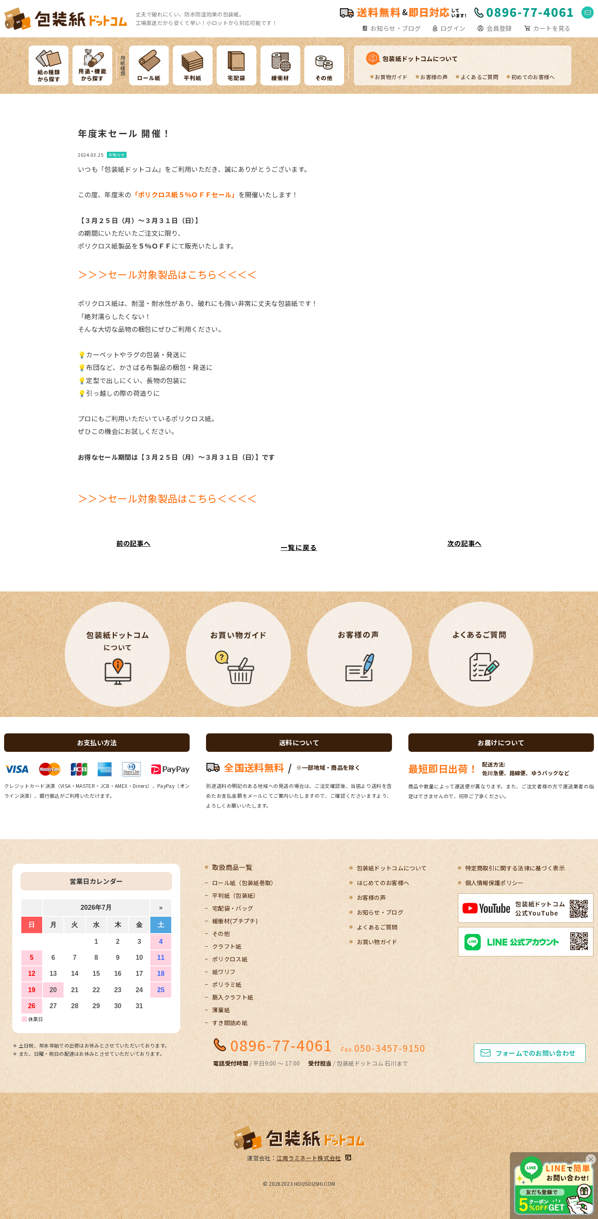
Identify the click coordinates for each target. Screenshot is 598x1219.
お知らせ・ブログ (395, 28)
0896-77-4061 (281, 1044)
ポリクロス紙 (229, 959)
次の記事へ (464, 543)
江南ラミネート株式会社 (308, 1158)
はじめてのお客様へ (383, 883)
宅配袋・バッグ (232, 908)
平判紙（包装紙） (235, 895)
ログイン (452, 28)
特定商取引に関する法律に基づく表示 (515, 868)
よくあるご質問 (479, 77)
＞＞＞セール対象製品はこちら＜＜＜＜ (167, 274)
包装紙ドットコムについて (420, 58)
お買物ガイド (391, 77)
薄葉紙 (221, 1010)
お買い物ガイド (377, 942)
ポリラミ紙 (227, 984)
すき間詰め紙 (229, 1022)
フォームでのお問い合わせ (536, 1053)
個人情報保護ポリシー (494, 883)
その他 (221, 933)
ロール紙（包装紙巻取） (244, 883)
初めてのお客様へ (533, 77)
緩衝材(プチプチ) (235, 921)
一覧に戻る (299, 547)
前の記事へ (133, 543)
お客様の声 (434, 77)
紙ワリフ (224, 972)
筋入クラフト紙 (232, 997)
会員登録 (499, 28)
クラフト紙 (227, 946)
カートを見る (552, 28)
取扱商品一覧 (232, 867)
